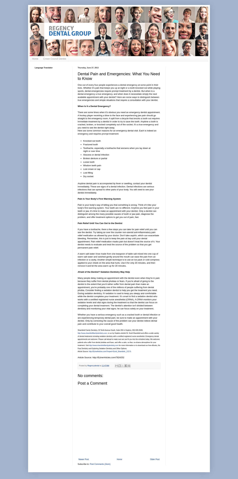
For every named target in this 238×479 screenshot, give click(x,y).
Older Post (154, 459)
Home (35, 58)
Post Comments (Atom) (100, 464)
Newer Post (84, 459)
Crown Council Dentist (54, 58)
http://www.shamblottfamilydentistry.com (92, 333)
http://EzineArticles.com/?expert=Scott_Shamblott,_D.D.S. (110, 351)
